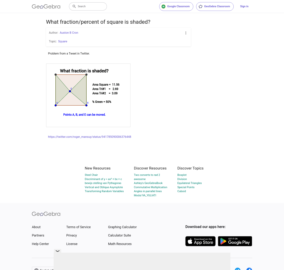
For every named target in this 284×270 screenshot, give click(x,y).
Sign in (244, 6)
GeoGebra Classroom (214, 6)
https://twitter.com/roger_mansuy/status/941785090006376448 (89, 137)
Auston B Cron (69, 32)
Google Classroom (175, 6)
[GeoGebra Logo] (46, 6)
